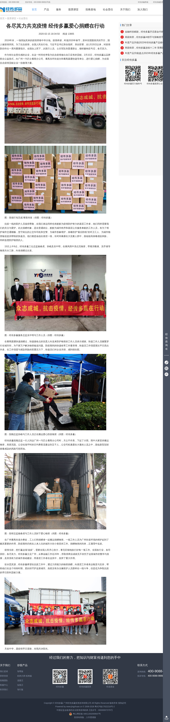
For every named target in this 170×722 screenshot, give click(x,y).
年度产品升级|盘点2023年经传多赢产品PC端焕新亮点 (144, 53)
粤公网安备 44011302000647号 (87, 714)
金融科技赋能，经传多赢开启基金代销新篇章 (144, 31)
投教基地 (91, 9)
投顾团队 (4, 680)
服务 (58, 9)
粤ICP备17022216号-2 (105, 706)
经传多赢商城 (143, 2)
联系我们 (4, 689)
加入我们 (142, 9)
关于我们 (125, 9)
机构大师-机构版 (24, 676)
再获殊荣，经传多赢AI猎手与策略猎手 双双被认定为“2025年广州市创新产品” (144, 37)
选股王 (20, 680)
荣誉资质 (4, 676)
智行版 (20, 689)
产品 (46, 9)
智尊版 (20, 671)
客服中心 (4, 685)
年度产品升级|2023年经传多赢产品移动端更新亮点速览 (144, 42)
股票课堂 (73, 9)
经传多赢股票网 (159, 2)
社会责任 (108, 9)
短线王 (20, 685)
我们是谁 (4, 671)
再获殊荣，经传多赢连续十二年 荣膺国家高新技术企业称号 (144, 47)
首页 (34, 9)
